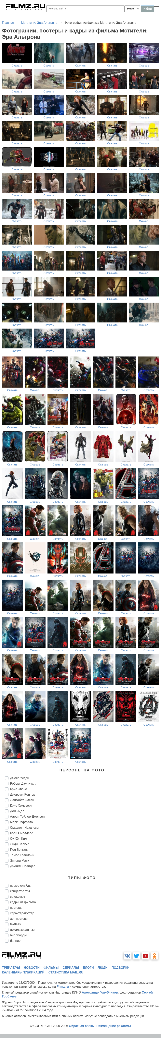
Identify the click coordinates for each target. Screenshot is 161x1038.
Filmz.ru (63, 986)
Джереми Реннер (22, 794)
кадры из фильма (23, 902)
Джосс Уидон (19, 778)
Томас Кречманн (22, 855)
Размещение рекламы (113, 1026)
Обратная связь (81, 1026)
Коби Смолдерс (21, 833)
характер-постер (22, 913)
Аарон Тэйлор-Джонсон (27, 816)
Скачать (17, 65)
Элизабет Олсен (22, 800)
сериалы (70, 967)
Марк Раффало (21, 822)
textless (15, 924)
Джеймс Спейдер (22, 866)
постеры (16, 907)
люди (103, 967)
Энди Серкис (19, 844)
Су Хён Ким (18, 838)
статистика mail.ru (65, 972)
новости (32, 967)
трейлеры (11, 967)
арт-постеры (19, 918)
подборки (120, 967)
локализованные (22, 929)
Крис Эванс (18, 789)
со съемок (17, 896)
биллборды (18, 935)
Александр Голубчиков (100, 992)
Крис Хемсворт (21, 805)
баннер (15, 940)
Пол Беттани (19, 849)
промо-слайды (20, 885)
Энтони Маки (19, 860)
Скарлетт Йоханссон (25, 827)
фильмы (51, 967)
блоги (88, 967)
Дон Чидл (17, 811)
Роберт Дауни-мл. (23, 783)
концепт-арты (20, 891)
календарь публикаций (23, 972)
